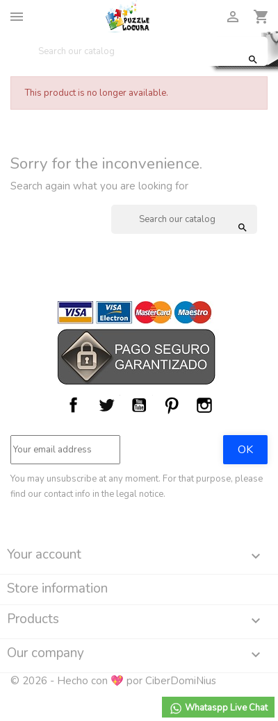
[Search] (139, 51)
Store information (57, 588)
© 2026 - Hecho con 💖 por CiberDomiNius (113, 681)
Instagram (204, 405)
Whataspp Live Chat (218, 708)
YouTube (139, 405)
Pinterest (172, 405)
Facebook (74, 405)
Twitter (106, 405)
